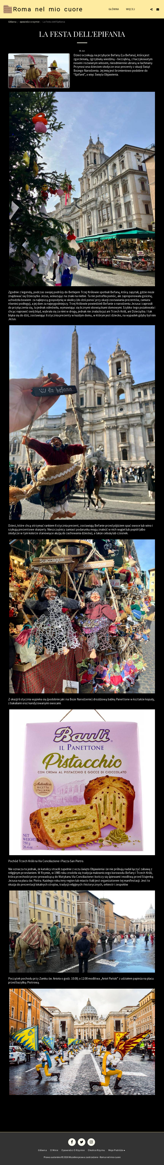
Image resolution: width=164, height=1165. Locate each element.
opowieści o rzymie (29, 21)
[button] (151, 9)
